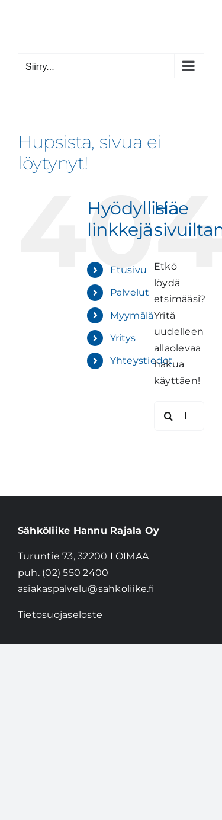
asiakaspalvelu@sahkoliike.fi (86, 588)
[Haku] (169, 416)
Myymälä (132, 315)
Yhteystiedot (141, 360)
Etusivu (128, 270)
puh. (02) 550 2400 (63, 572)
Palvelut (130, 292)
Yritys (123, 338)
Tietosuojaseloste (60, 614)
